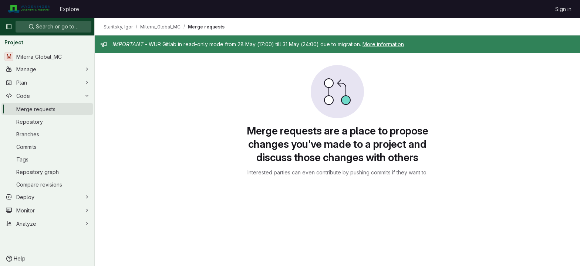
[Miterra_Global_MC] (47, 56)
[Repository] (47, 121)
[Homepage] (29, 9)
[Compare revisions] (47, 184)
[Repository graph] (47, 172)
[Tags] (47, 159)
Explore (69, 9)
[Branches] (47, 134)
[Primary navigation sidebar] (9, 27)
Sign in (563, 9)
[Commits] (47, 147)
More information (383, 44)
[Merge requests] (47, 109)
